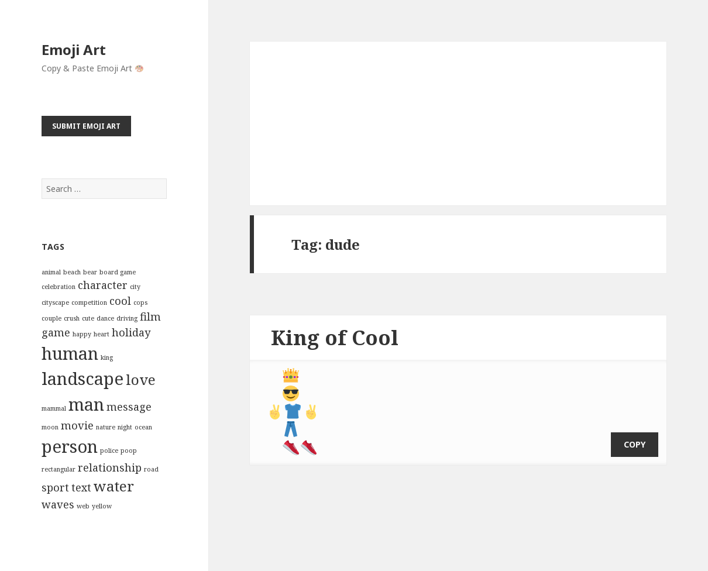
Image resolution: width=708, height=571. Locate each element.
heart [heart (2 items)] (101, 334)
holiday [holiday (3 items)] (131, 332)
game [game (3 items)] (56, 332)
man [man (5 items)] (86, 404)
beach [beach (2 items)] (72, 272)
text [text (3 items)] (81, 487)
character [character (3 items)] (103, 285)
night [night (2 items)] (125, 427)
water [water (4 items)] (114, 486)
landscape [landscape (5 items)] (82, 378)
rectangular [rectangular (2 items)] (58, 469)
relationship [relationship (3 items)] (110, 467)
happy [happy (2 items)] (82, 334)
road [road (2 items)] (151, 469)
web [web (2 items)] (83, 506)
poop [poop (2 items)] (129, 450)
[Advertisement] (458, 123)
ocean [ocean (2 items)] (143, 427)
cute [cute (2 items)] (88, 318)
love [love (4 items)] (141, 379)
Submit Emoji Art (86, 126)
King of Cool (334, 337)
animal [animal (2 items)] (51, 272)
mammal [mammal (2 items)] (54, 408)
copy (634, 435)
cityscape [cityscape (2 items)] (55, 302)
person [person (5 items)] (70, 446)
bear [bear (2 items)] (90, 272)
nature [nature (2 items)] (105, 427)
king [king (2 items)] (107, 357)
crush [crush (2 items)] (72, 318)
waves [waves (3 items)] (58, 504)
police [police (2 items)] (109, 450)
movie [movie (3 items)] (77, 425)
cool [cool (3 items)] (120, 301)
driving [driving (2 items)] (127, 318)
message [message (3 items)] (129, 407)
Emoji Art (74, 49)
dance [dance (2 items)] (105, 318)
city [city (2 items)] (135, 287)
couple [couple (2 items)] (51, 318)
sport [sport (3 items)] (55, 487)
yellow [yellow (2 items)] (102, 506)
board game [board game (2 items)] (117, 272)
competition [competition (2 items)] (89, 302)
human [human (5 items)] (70, 353)
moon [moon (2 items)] (50, 427)
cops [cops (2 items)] (140, 302)
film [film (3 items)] (150, 316)
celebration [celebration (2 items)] (58, 287)
